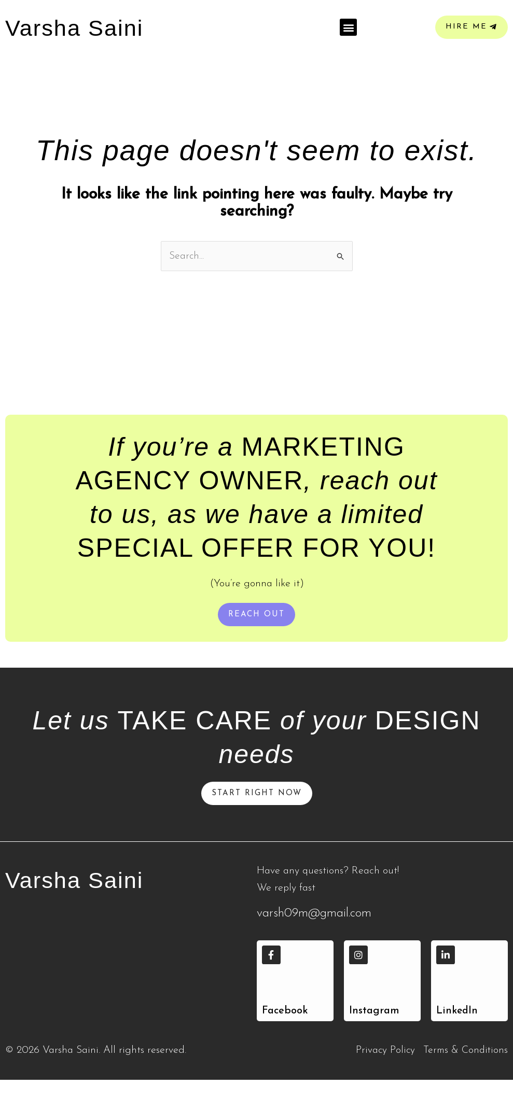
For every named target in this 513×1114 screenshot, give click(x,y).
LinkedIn (458, 1045)
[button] (348, 44)
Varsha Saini (84, 913)
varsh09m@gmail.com (314, 947)
